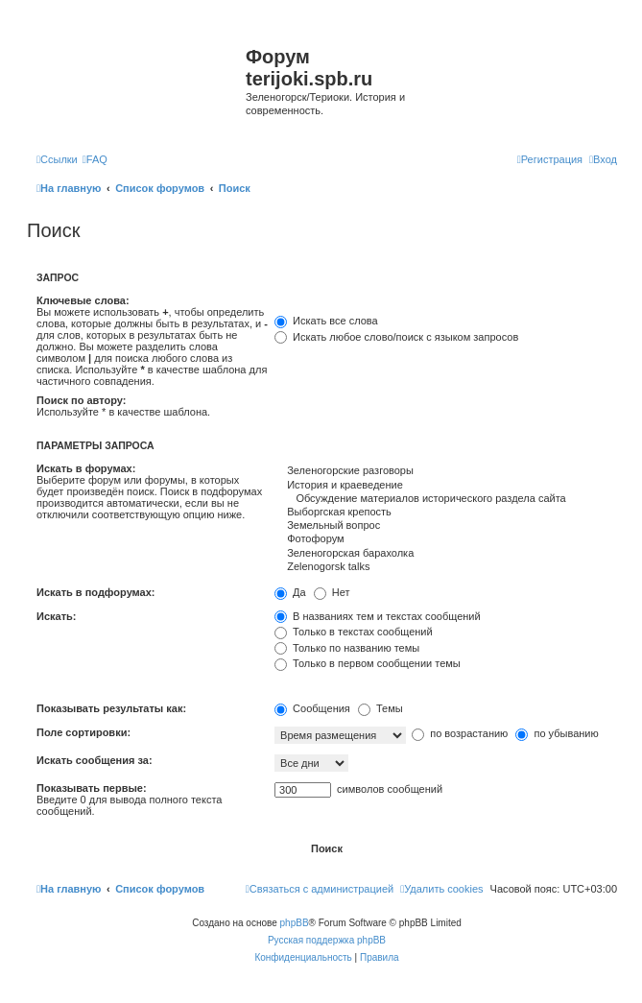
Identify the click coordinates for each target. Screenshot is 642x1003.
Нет (332, 592)
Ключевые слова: (83, 300)
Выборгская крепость (445, 512)
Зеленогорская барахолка (445, 554)
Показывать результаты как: (111, 708)
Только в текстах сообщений (353, 631)
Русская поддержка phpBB (327, 940)
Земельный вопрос (445, 526)
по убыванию (556, 733)
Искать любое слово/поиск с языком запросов (396, 337)
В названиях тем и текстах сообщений (377, 616)
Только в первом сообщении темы (367, 663)
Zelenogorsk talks (445, 567)
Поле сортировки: (83, 732)
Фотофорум (445, 539)
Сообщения (312, 708)
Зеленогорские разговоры (445, 471)
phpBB (294, 923)
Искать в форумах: (85, 468)
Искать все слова (326, 320)
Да (290, 592)
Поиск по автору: (81, 400)
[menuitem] (95, 159)
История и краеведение (445, 485)
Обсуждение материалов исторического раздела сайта (445, 499)
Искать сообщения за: (94, 760)
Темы (380, 708)
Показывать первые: (91, 788)
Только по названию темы (346, 648)
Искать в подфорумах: (95, 592)
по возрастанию (460, 733)
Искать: (56, 616)
